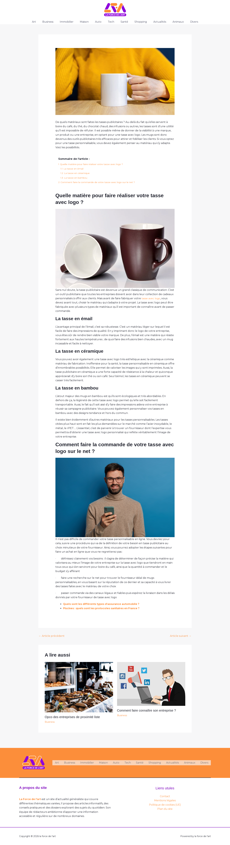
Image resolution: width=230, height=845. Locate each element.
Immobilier (70, 21)
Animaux (173, 21)
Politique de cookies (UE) (165, 804)
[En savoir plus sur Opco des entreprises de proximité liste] (79, 686)
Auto (99, 21)
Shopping (138, 21)
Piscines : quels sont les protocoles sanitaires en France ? (102, 608)
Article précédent (52, 635)
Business (52, 21)
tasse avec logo (151, 298)
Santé (123, 21)
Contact (165, 796)
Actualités (156, 21)
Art (40, 21)
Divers (188, 21)
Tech (111, 21)
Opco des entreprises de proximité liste (72, 717)
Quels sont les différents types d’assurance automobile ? (102, 604)
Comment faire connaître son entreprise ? (146, 710)
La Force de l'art (30, 799)
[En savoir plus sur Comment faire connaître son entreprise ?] (151, 683)
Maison (86, 21)
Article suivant (180, 635)
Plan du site (164, 808)
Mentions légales (165, 800)
